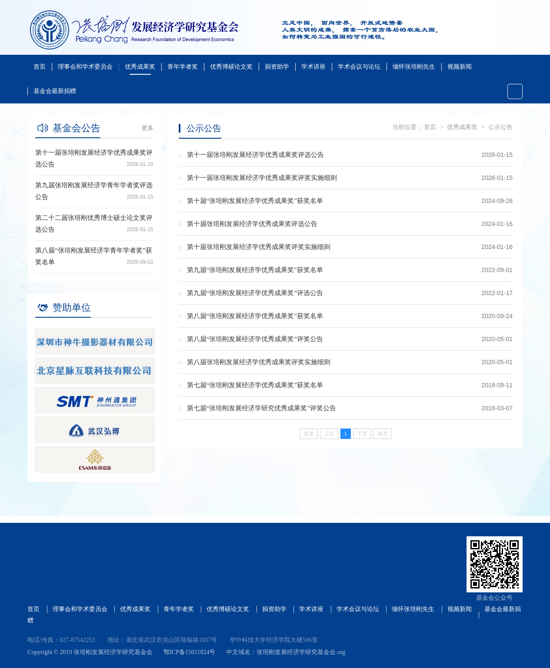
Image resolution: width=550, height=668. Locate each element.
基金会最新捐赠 (54, 91)
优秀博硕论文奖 (231, 66)
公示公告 (500, 127)
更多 (147, 128)
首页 (39, 66)
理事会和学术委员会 (85, 66)
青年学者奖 (182, 66)
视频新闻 (459, 66)
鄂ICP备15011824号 (189, 652)
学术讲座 (313, 66)
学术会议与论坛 (359, 66)
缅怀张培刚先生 (414, 66)
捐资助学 (277, 66)
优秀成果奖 (140, 66)
